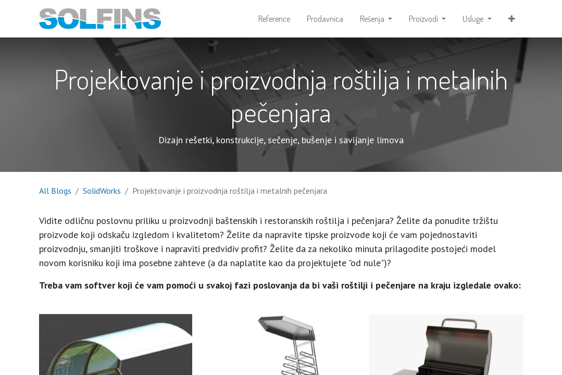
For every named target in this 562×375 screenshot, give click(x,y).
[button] (511, 18)
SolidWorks (102, 190)
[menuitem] (274, 18)
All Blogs (55, 190)
